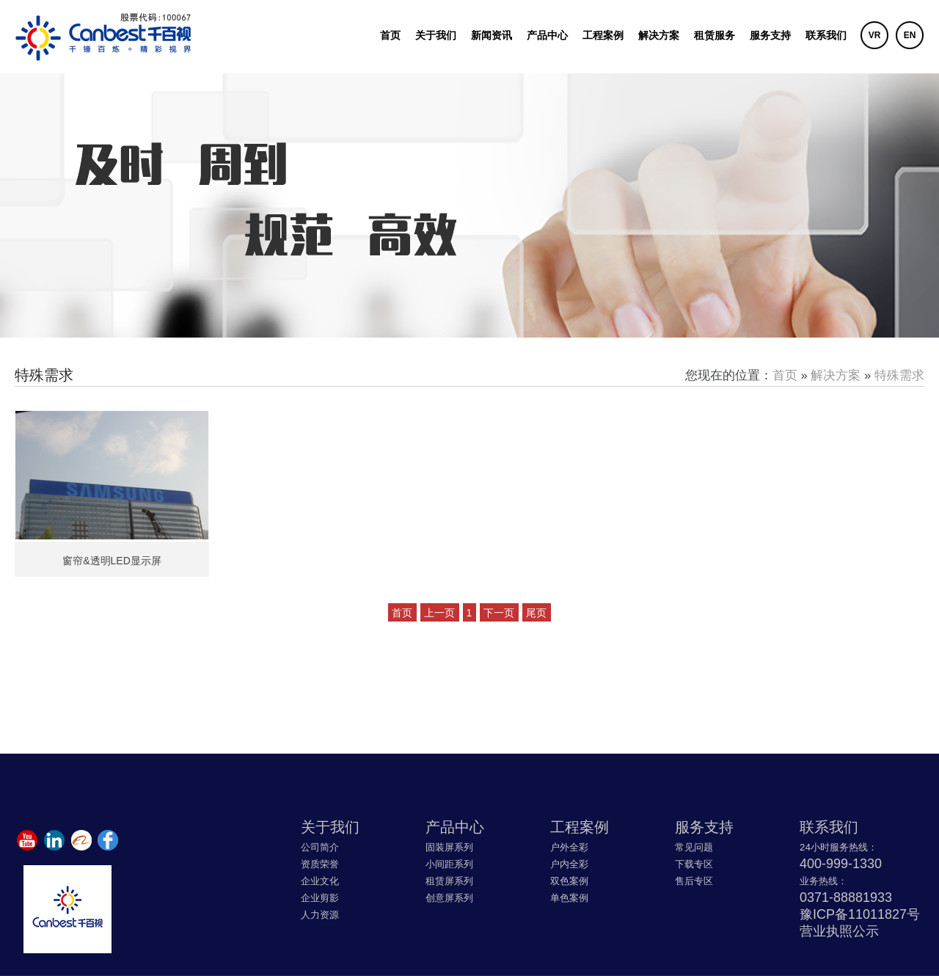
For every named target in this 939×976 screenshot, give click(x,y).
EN (910, 35)
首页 (390, 35)
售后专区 (694, 880)
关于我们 (435, 35)
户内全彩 (569, 864)
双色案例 (569, 880)
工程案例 (603, 35)
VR (875, 35)
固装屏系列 (449, 847)
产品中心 (547, 35)
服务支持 (770, 35)
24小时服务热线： (838, 847)
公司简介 (320, 847)
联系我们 (826, 35)
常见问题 (694, 847)
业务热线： (823, 880)
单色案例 (569, 897)
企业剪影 (320, 897)
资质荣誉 (320, 864)
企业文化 (320, 880)
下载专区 (694, 864)
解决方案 (658, 35)
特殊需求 (899, 375)
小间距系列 (449, 864)
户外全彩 (569, 847)
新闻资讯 (491, 35)
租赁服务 (714, 35)
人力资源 (320, 914)
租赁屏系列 (449, 880)
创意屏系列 (449, 897)
